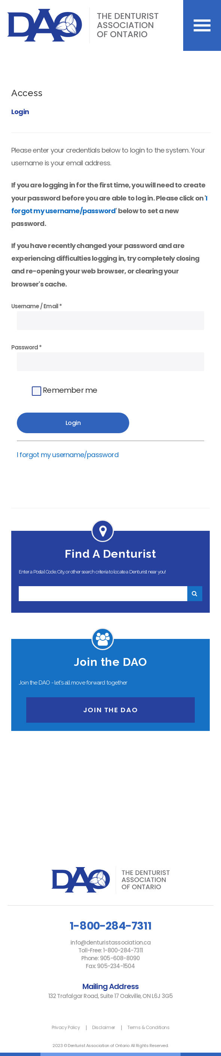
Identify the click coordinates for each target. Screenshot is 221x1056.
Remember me (64, 390)
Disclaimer (103, 1027)
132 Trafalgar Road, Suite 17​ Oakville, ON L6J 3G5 (110, 996)
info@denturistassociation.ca (110, 942)
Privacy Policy (66, 1027)
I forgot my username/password (67, 454)
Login (20, 111)
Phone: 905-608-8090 (110, 958)
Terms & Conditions (148, 1027)
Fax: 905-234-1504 (110, 966)
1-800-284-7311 (110, 926)
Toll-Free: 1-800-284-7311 (110, 950)
